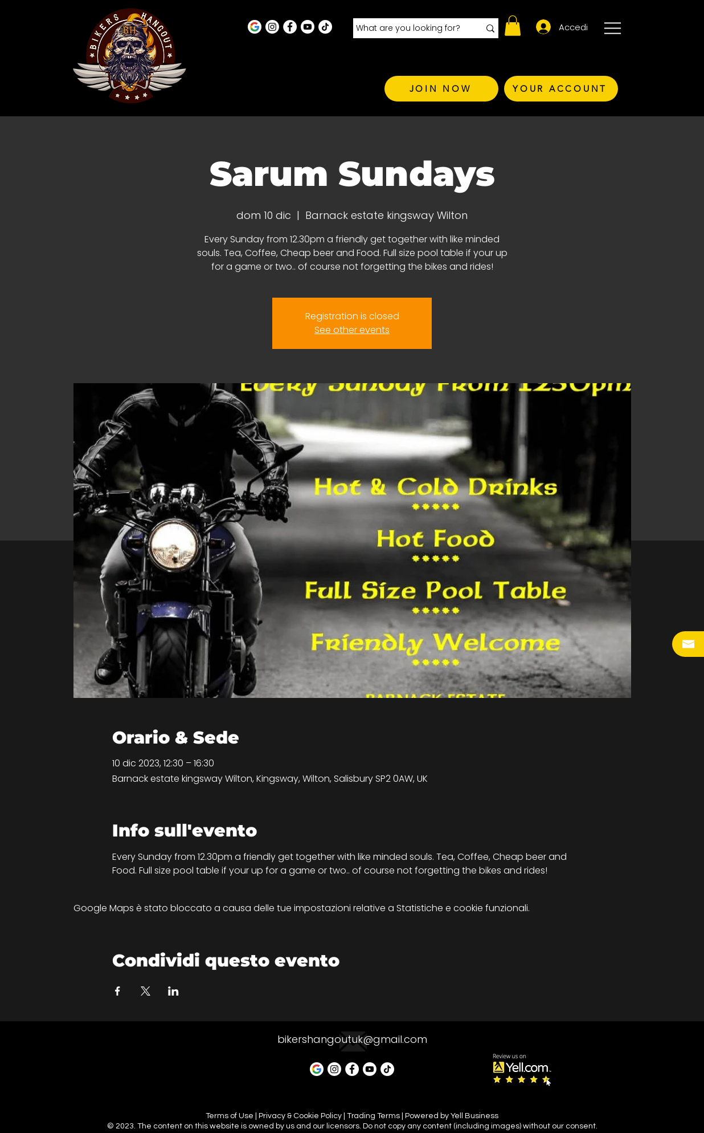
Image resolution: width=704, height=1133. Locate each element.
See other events (352, 329)
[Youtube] (307, 27)
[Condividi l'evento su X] (145, 991)
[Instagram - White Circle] (272, 27)
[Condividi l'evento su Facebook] (117, 991)
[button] (512, 25)
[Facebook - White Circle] (290, 27)
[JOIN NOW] (441, 88)
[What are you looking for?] (409, 28)
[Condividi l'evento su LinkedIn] (173, 991)
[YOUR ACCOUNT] (561, 88)
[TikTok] (325, 27)
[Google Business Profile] (254, 27)
